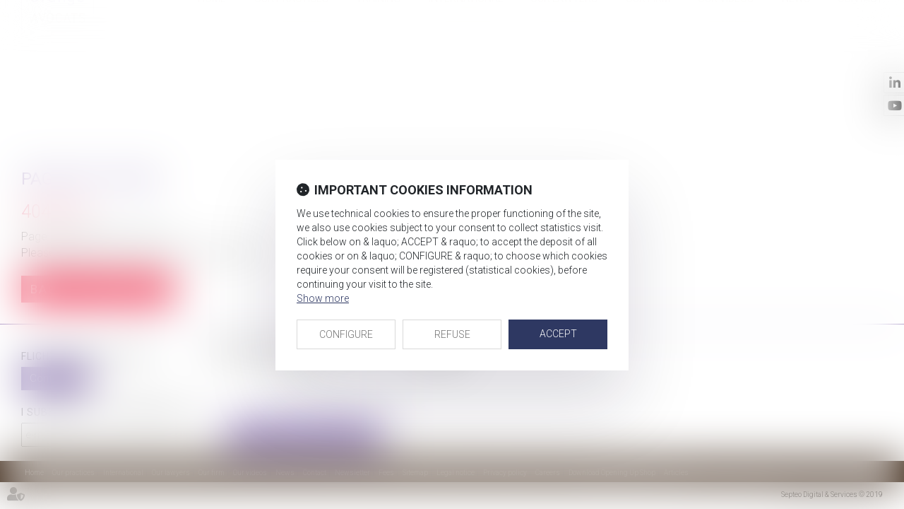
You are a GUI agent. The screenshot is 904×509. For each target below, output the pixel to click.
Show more (323, 298)
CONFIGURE (346, 334)
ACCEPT (558, 333)
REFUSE (452, 334)
